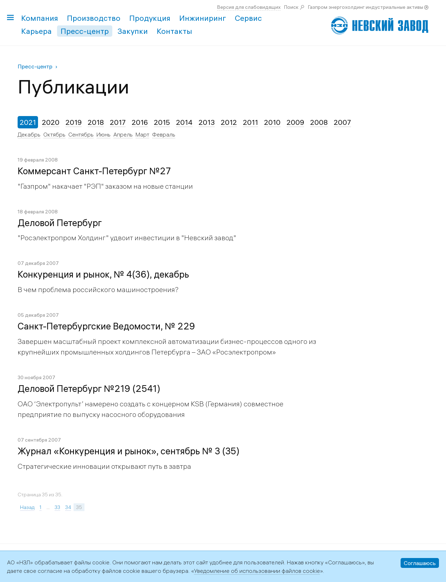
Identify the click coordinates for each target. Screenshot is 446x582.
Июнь (103, 134)
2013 (207, 122)
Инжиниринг (202, 18)
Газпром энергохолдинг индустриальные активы (365, 7)
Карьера (36, 31)
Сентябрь (81, 134)
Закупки (133, 31)
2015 (162, 122)
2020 (50, 122)
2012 (229, 122)
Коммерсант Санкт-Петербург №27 (94, 171)
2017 (118, 122)
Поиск (291, 7)
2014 (184, 122)
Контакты (174, 31)
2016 (140, 122)
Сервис (248, 18)
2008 (319, 122)
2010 (272, 122)
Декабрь (29, 134)
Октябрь (54, 134)
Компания (39, 18)
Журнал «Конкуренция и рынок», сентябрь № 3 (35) (128, 451)
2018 (96, 122)
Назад (27, 507)
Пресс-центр (85, 31)
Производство (93, 18)
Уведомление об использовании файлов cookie (257, 570)
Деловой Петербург (60, 223)
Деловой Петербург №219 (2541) (89, 388)
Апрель (123, 134)
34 (68, 507)
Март (142, 134)
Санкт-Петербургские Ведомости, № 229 (106, 326)
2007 (342, 122)
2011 (250, 122)
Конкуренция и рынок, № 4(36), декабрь (103, 274)
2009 (295, 122)
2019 (73, 122)
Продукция (149, 18)
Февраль (163, 134)
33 (57, 507)
